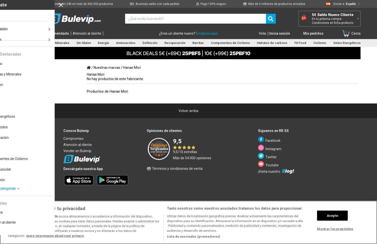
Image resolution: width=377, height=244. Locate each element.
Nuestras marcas (107, 68)
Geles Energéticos (347, 43)
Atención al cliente (87, 33)
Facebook (269, 139)
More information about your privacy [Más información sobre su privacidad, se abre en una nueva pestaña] (55, 236)
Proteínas (23, 43)
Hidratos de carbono (272, 43)
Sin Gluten (83, 43)
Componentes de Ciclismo (230, 43)
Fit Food (300, 43)
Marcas (35, 33)
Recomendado (57, 33)
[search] (271, 19)
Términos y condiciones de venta (175, 169)
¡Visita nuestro (276, 171)
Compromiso (73, 139)
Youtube (268, 164)
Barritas (198, 43)
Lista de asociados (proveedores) (193, 236)
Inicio (22, 33)
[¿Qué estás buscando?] (195, 19)
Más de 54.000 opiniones (192, 158)
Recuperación (174, 43)
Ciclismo (319, 43)
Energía (103, 43)
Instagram (270, 148)
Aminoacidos (125, 43)
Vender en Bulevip (77, 151)
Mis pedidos (313, 33)
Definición (150, 43)
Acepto (332, 215)
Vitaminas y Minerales (53, 43)
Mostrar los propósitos (335, 229)
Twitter (267, 156)
